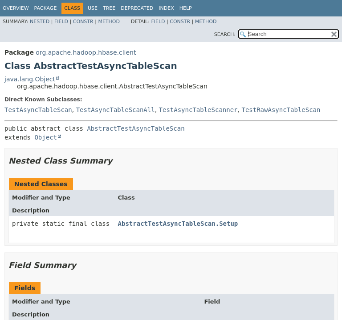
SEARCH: (225, 34)
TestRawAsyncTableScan (280, 109)
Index (166, 8)
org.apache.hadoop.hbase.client (86, 52)
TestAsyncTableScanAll (115, 109)
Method (109, 21)
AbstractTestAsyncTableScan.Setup (178, 223)
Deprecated (137, 8)
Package (45, 8)
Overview (16, 8)
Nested (39, 21)
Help (185, 8)
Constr (83, 21)
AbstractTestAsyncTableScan (135, 128)
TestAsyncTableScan (38, 109)
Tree (109, 8)
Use (93, 8)
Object (45, 137)
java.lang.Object (29, 79)
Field (61, 21)
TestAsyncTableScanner (198, 109)
